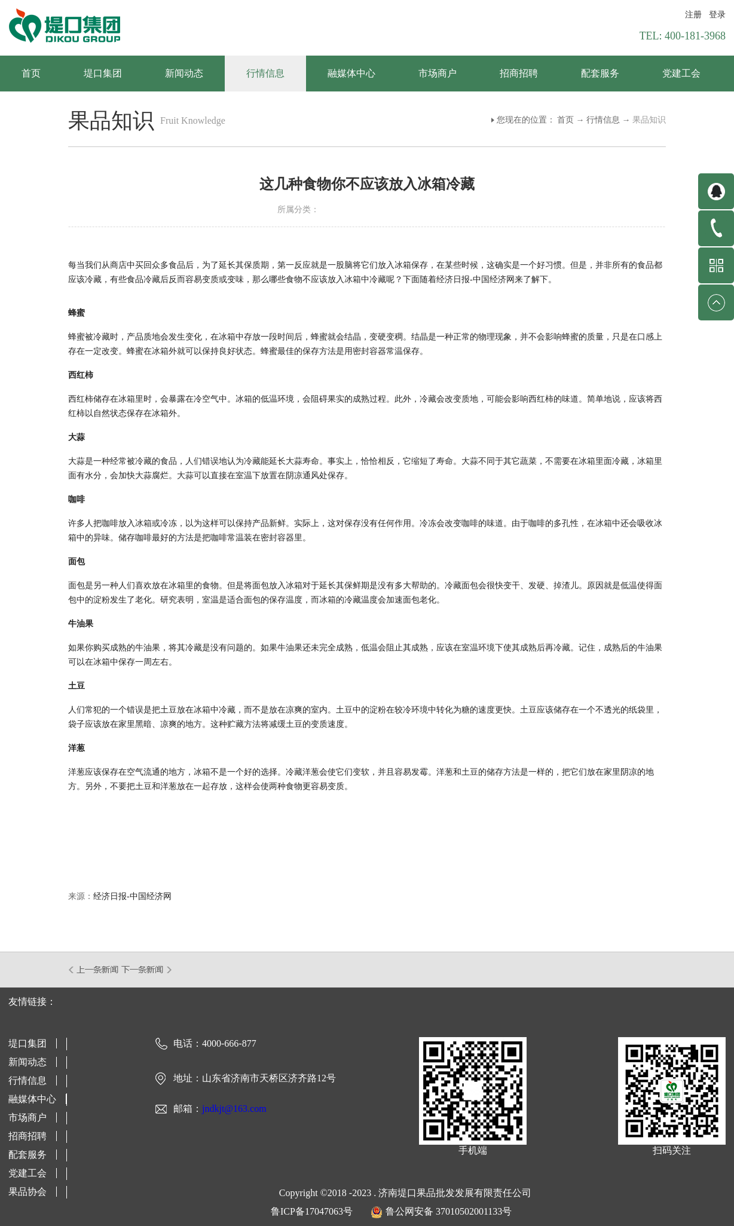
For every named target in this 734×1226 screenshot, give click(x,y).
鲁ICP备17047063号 (312, 1211)
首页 (31, 73)
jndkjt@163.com (234, 1108)
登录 (717, 14)
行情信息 (603, 119)
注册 (693, 14)
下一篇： (147, 969)
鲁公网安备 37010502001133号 (449, 1211)
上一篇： (94, 969)
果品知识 (649, 119)
